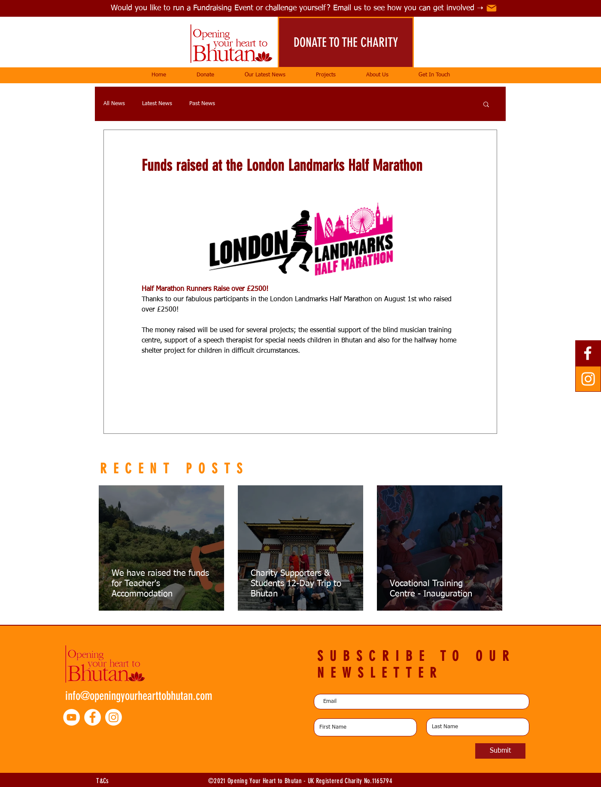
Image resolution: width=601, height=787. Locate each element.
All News (114, 103)
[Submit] (500, 751)
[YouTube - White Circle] (71, 717)
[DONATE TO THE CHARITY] (346, 42)
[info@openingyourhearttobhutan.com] (142, 695)
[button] (325, 75)
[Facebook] (588, 353)
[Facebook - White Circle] (92, 717)
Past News (202, 103)
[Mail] (491, 8)
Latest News (157, 103)
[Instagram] (588, 379)
